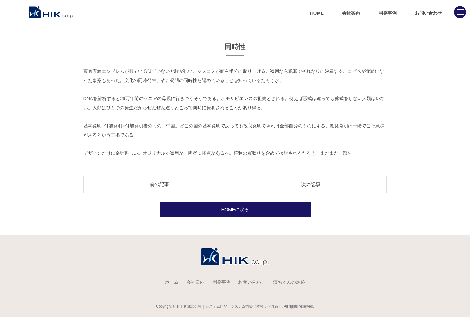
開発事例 (387, 12)
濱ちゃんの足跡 (289, 282)
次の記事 (310, 184)
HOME (317, 12)
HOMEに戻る (235, 209)
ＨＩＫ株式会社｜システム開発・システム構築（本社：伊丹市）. (229, 306)
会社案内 (351, 12)
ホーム (172, 282)
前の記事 (159, 184)
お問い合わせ (428, 12)
